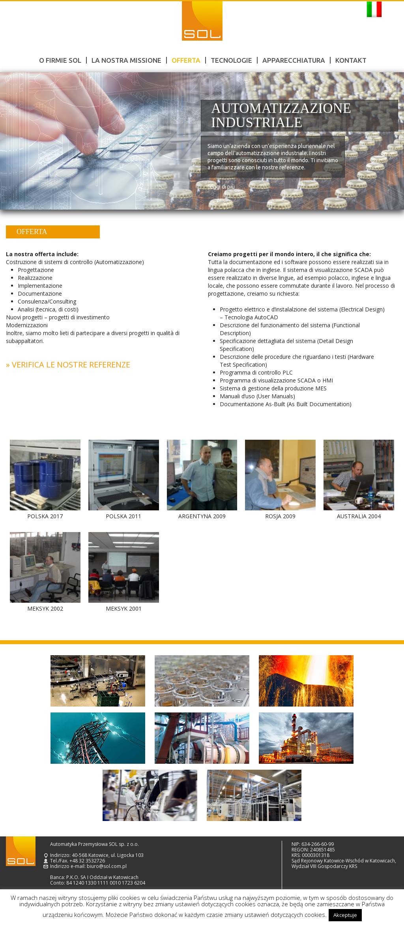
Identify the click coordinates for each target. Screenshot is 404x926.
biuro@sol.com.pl (107, 866)
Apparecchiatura (293, 60)
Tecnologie (231, 60)
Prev (15, 141)
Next (389, 141)
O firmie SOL (60, 60)
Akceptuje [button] (345, 915)
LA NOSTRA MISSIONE (126, 60)
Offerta (186, 60)
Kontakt (351, 60)
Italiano (374, 9)
